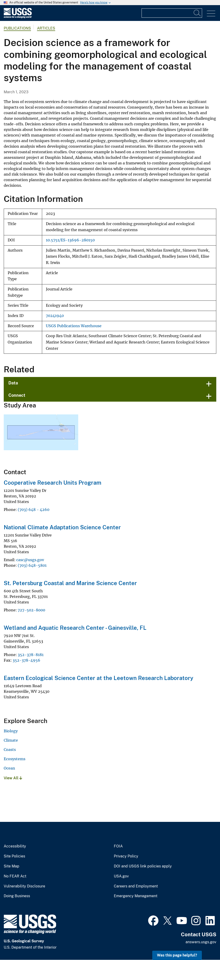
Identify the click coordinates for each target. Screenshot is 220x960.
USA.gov (121, 876)
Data (13, 382)
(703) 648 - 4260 (33, 509)
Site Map (11, 866)
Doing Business (17, 896)
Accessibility (15, 846)
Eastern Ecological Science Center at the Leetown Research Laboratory (98, 678)
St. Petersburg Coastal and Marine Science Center (70, 583)
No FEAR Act (15, 876)
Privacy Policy (126, 856)
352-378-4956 (26, 660)
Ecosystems (14, 759)
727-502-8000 (31, 610)
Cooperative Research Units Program (52, 482)
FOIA (118, 846)
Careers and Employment (136, 886)
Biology (11, 731)
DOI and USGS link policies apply (143, 866)
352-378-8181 (31, 654)
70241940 (55, 315)
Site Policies (14, 856)
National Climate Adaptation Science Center (62, 527)
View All (13, 778)
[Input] (172, 13)
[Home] (18, 17)
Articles (46, 28)
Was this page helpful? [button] (177, 955)
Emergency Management (135, 896)
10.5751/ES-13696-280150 (70, 240)
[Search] (197, 13)
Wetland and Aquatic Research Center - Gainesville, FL (75, 627)
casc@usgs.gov (30, 559)
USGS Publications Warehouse (74, 326)
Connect (16, 395)
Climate (11, 740)
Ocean (9, 768)
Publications (17, 28)
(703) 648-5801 (32, 565)
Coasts (10, 749)
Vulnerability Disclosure (24, 886)
